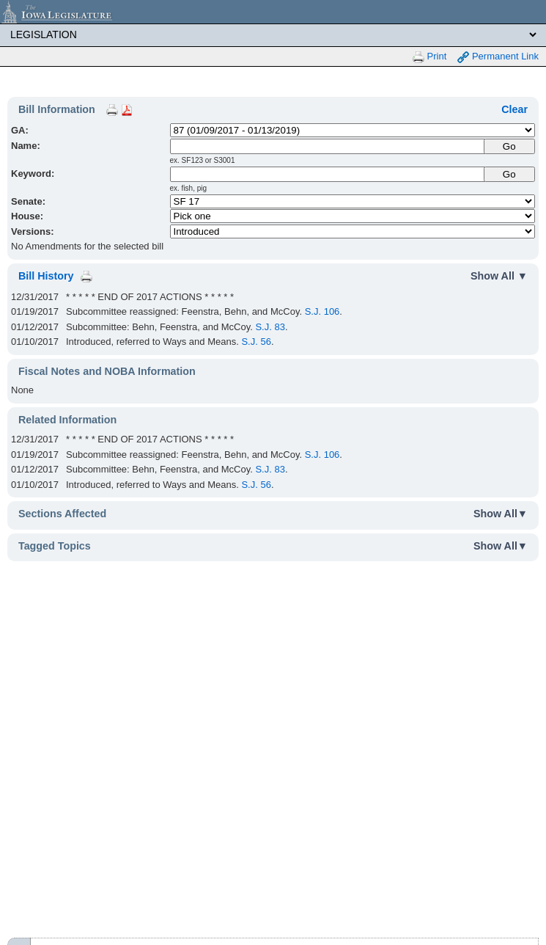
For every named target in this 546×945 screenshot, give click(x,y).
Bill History (45, 276)
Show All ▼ (499, 276)
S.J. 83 (269, 326)
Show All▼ (500, 513)
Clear (514, 109)
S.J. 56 (255, 341)
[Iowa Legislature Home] (273, 11)
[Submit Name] (510, 146)
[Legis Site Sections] (273, 34)
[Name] (328, 146)
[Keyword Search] (328, 174)
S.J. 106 (322, 311)
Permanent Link (498, 57)
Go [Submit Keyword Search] (509, 174)
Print (429, 57)
